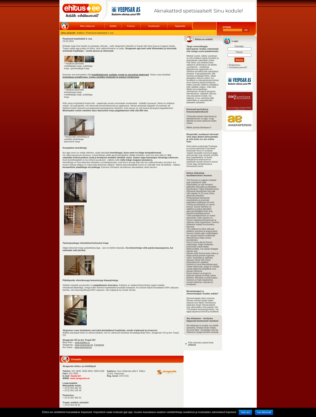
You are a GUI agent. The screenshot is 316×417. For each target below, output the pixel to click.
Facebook (99, 345)
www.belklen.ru (82, 342)
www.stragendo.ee (84, 345)
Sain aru (245, 412)
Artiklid (113, 26)
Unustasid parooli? (238, 67)
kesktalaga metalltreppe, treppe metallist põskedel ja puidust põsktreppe (101, 77)
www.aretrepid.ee (83, 347)
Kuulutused (153, 26)
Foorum (131, 26)
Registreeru (234, 65)
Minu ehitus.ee (87, 26)
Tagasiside (180, 26)
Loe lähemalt (264, 412)
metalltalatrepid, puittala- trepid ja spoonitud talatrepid (120, 74)
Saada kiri (76, 376)
